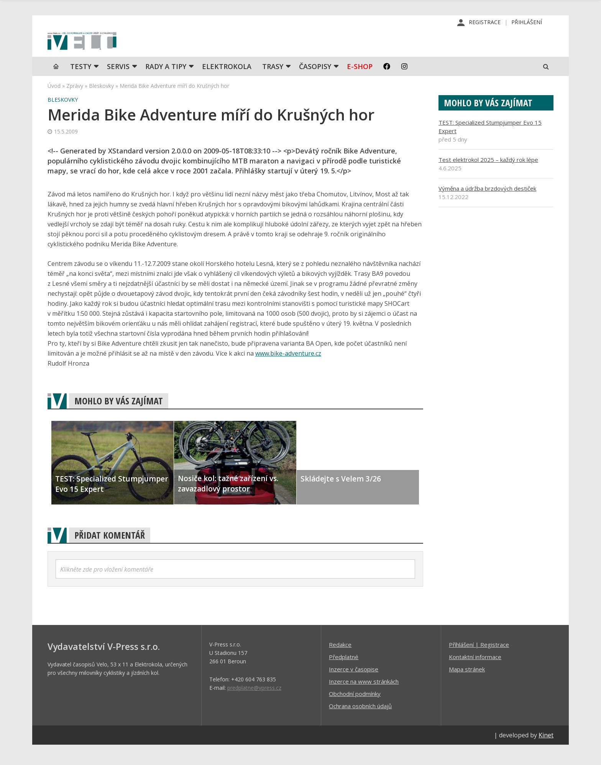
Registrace (485, 22)
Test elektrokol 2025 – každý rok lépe (488, 179)
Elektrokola (226, 86)
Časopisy (315, 86)
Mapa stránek (467, 689)
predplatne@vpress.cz (254, 707)
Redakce (340, 664)
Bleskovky (101, 105)
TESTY (80, 86)
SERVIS (118, 86)
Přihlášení (526, 22)
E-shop (360, 86)
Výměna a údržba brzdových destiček (487, 208)
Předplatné (343, 677)
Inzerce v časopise (353, 689)
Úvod (54, 105)
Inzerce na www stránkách (364, 701)
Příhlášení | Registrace (479, 664)
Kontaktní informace (475, 677)
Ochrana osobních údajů (360, 726)
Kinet (546, 755)
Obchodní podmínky (355, 713)
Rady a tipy (165, 86)
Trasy (272, 86)
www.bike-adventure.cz (288, 373)
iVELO (113, 50)
